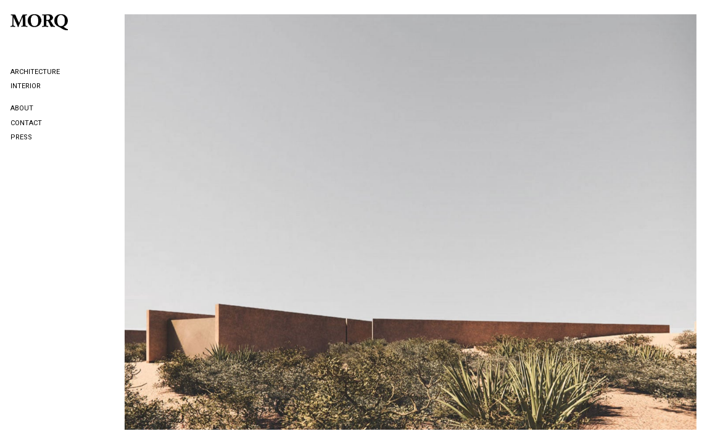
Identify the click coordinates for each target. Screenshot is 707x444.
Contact (26, 123)
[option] (411, 222)
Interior (25, 86)
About (21, 108)
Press (21, 137)
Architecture (35, 72)
